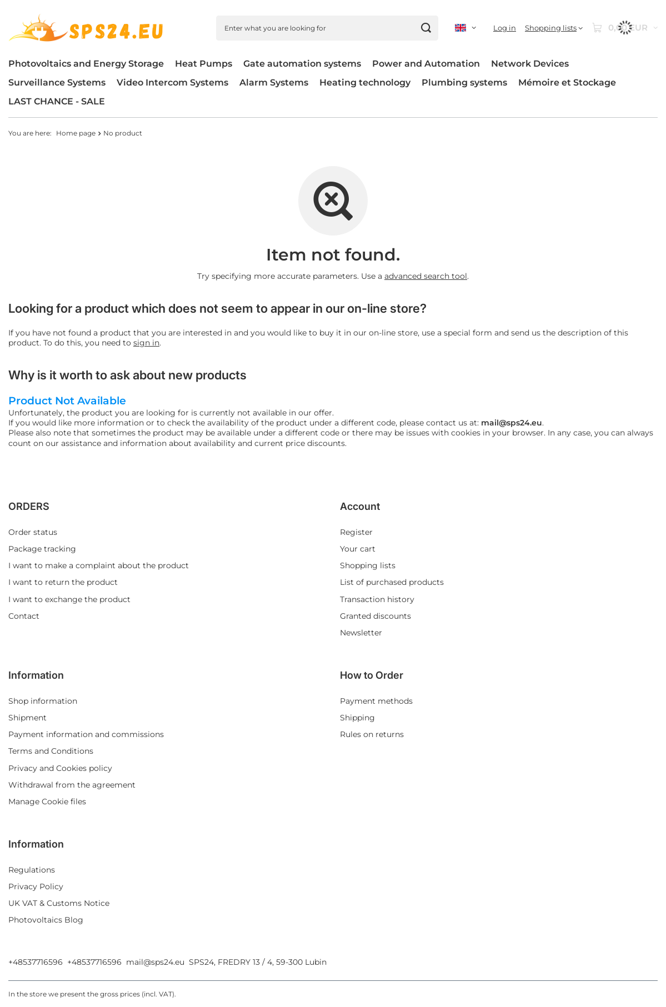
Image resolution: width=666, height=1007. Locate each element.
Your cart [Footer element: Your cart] (357, 549)
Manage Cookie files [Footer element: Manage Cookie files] (47, 801)
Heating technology (364, 82)
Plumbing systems (464, 82)
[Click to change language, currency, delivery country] (465, 28)
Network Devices (530, 63)
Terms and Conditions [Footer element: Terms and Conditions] (50, 751)
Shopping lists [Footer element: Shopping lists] (367, 565)
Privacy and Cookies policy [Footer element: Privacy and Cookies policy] (60, 768)
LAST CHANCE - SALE (56, 101)
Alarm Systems (273, 82)
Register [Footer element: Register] (356, 532)
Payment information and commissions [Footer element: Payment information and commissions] (86, 734)
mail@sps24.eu (155, 962)
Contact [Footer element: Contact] (23, 616)
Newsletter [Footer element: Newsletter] (361, 633)
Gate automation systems (302, 63)
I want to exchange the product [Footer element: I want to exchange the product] (69, 599)
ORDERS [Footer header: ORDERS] (28, 506)
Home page (76, 133)
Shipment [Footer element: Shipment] (27, 718)
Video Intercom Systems (172, 82)
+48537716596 (35, 962)
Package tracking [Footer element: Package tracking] (42, 549)
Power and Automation (426, 63)
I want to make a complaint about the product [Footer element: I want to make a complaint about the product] (98, 565)
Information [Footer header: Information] (36, 675)
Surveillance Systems (57, 82)
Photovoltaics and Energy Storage (86, 63)
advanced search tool (425, 276)
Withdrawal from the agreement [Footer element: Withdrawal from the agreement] (72, 785)
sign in (146, 343)
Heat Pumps (203, 63)
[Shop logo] (87, 28)
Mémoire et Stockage (567, 82)
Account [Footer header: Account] (360, 506)
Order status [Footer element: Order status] (32, 532)
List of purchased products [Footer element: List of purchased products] (392, 582)
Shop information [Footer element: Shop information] (42, 701)
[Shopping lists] (554, 28)
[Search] (425, 28)
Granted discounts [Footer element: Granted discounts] (375, 616)
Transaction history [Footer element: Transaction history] (377, 599)
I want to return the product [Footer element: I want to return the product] (63, 582)
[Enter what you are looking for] (327, 28)
